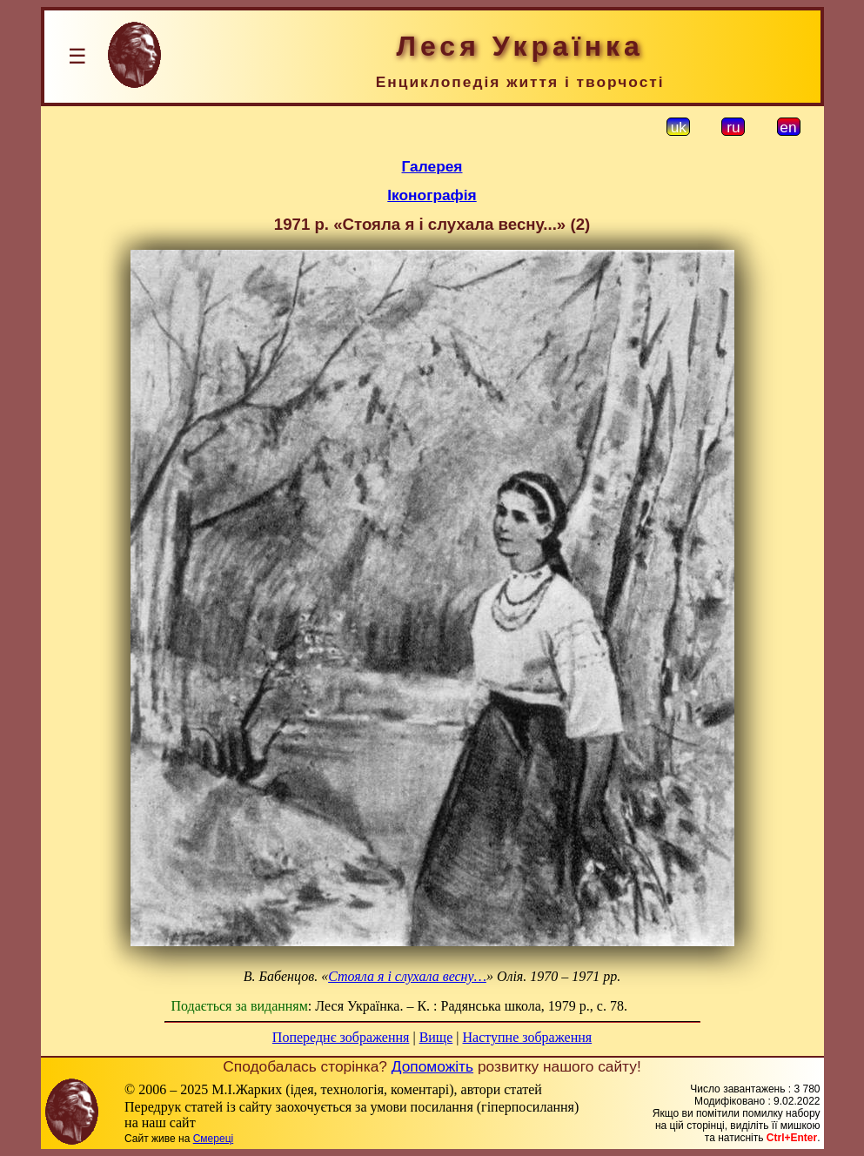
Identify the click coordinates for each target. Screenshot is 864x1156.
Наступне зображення (527, 1037)
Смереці (213, 1138)
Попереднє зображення (341, 1037)
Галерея (432, 166)
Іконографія (431, 195)
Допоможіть (432, 1066)
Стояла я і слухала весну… (407, 976)
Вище (436, 1037)
